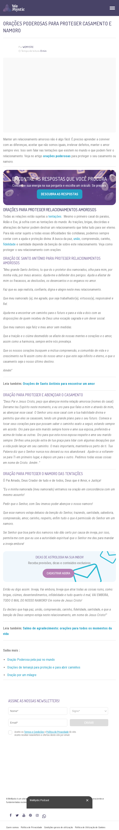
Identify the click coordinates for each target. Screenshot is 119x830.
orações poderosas (57, 156)
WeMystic (28, 47)
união (77, 239)
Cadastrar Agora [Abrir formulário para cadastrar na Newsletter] (58, 573)
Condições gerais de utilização (58, 827)
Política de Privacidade (31, 827)
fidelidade (9, 244)
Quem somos (12, 827)
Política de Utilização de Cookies (90, 827)
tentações (54, 216)
